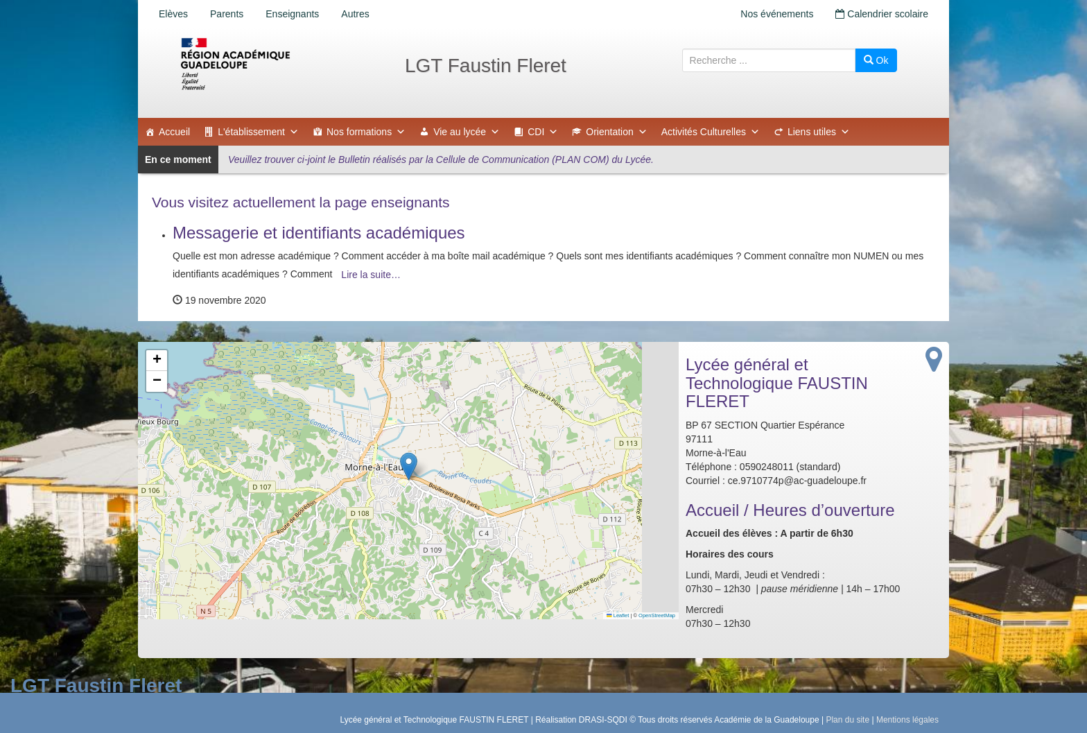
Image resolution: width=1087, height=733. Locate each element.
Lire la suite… (371, 274)
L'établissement (258, 132)
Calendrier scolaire (881, 13)
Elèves (173, 13)
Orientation (616, 132)
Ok (876, 60)
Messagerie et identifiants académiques (319, 232)
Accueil (174, 131)
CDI (543, 132)
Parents (226, 13)
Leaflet (618, 615)
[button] (408, 466)
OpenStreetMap (656, 615)
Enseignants (292, 13)
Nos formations (366, 132)
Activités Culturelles (710, 132)
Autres (355, 13)
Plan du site (847, 720)
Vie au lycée (466, 132)
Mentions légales (907, 720)
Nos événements (776, 13)
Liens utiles (819, 132)
